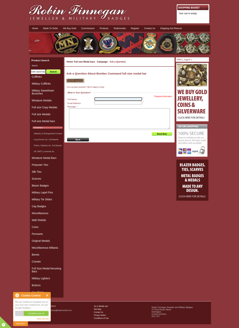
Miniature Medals (42, 100)
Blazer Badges (40, 185)
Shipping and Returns (171, 28)
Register (135, 28)
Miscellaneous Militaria (45, 247)
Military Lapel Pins (42, 192)
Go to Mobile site (101, 306)
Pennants (37, 233)
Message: (72, 106)
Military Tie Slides (42, 199)
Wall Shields (39, 220)
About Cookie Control (17, 295)
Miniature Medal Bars (44, 157)
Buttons (36, 285)
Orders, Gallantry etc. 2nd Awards (47, 145)
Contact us (149, 28)
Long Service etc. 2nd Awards (45, 140)
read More (20, 323)
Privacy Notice (100, 315)
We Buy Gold (69, 28)
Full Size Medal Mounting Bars (46, 270)
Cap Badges (39, 206)
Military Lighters (41, 278)
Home (35, 28)
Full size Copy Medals (44, 107)
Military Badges (39, 319)
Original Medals (41, 240)
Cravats (36, 261)
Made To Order (50, 28)
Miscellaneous (40, 213)
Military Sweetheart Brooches (43, 92)
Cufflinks (37, 76)
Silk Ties (36, 171)
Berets (35, 254)
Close (47, 295)
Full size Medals (41, 114)
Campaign (102, 61)
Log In (187, 59)
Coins (35, 227)
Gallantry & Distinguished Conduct (47, 134)
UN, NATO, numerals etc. (44, 151)
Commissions (88, 28)
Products (104, 28)
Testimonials (120, 28)
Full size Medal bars (84, 61)
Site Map (97, 309)
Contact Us (98, 312)
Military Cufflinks (41, 83)
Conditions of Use (101, 318)
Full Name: (72, 99)
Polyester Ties (40, 164)
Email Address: (74, 103)
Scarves (36, 178)
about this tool (43, 319)
